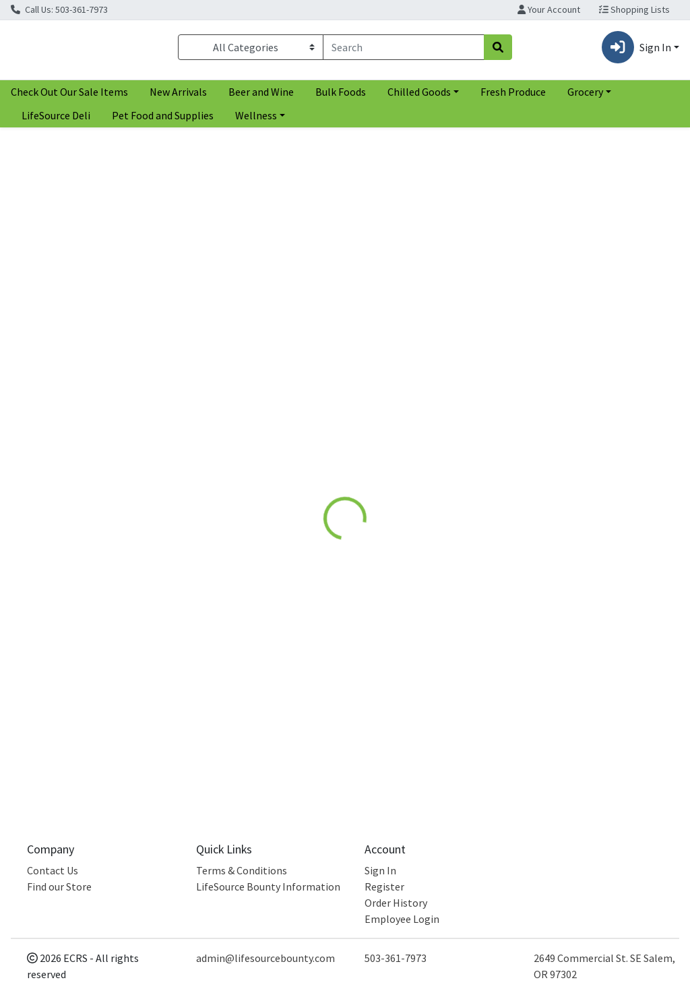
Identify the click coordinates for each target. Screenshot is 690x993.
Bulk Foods (340, 97)
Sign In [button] (636, 50)
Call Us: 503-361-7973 (59, 9)
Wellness (256, 120)
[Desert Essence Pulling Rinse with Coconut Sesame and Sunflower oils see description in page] (593, 295)
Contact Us (52, 870)
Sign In (380, 870)
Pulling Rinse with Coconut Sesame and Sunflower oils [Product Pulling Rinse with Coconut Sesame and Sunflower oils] (593, 414)
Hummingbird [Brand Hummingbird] (373, 428)
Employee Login (402, 919)
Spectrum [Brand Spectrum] (191, 428)
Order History (396, 902)
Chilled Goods (419, 97)
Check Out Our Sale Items (69, 97)
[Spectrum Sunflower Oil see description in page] (244, 295)
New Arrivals (178, 97)
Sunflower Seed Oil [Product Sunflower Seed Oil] (418, 406)
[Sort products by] (612, 172)
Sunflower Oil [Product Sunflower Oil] (245, 406)
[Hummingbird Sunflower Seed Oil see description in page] (418, 295)
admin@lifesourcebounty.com (265, 958)
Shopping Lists (634, 9)
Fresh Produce (513, 97)
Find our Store (59, 886)
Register (384, 886)
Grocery (585, 97)
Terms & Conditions (241, 870)
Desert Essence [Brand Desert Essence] (548, 444)
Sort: (555, 147)
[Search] (403, 50)
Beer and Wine (261, 97)
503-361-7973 (396, 958)
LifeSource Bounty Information (268, 886)
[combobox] (403, 50)
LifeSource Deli (56, 120)
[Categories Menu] (250, 50)
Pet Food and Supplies (163, 120)
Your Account (549, 9)
